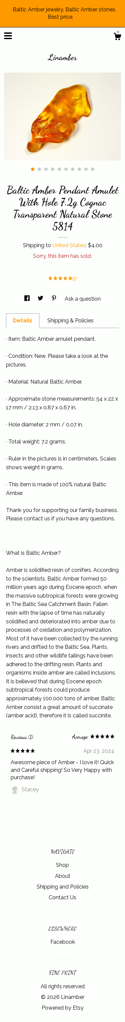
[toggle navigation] (8, 35)
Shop (62, 865)
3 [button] (46, 169)
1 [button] (32, 169)
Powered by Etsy (63, 1008)
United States (69, 245)
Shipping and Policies (63, 887)
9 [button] (86, 169)
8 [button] (79, 169)
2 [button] (39, 169)
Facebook (62, 942)
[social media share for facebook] (27, 299)
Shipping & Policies (70, 320)
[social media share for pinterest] (54, 299)
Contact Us (62, 897)
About (62, 876)
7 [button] (72, 169)
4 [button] (52, 169)
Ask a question (83, 299)
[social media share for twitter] (41, 299)
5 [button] (59, 169)
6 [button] (66, 169)
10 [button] (92, 169)
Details (22, 320)
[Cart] (117, 37)
